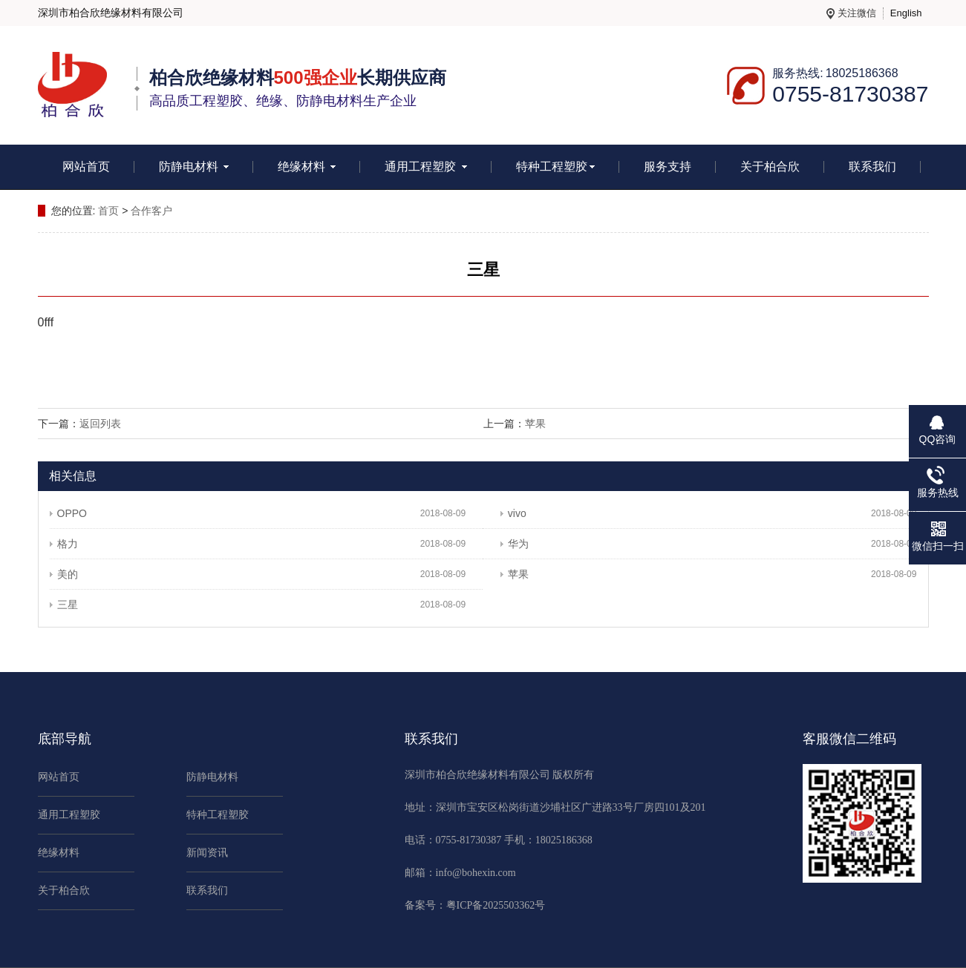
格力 (64, 544)
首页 (108, 211)
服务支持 (667, 166)
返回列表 (100, 423)
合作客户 (151, 211)
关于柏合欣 (770, 166)
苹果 (535, 423)
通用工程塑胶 (425, 166)
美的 (64, 574)
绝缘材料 (307, 166)
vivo (513, 513)
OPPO (68, 513)
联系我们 (872, 166)
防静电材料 (194, 166)
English (906, 13)
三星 (64, 604)
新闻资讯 (207, 852)
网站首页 (86, 166)
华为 (514, 544)
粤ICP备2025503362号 (496, 905)
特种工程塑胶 (555, 166)
